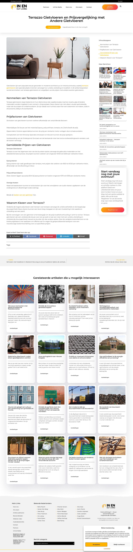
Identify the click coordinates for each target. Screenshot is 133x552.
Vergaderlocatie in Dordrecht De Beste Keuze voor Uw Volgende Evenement (105, 91)
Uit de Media (17, 531)
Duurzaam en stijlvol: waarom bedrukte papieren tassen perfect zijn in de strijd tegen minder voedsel (19, 460)
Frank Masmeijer (62, 513)
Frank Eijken (41, 518)
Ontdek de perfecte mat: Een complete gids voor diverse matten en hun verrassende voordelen (50, 409)
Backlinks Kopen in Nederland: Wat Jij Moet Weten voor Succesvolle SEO (19, 535)
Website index (17, 519)
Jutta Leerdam (81, 513)
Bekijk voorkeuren (119, 544)
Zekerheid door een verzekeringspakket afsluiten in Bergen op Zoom (105, 117)
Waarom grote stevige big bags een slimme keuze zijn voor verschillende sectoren (50, 459)
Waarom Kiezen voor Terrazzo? (111, 58)
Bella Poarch (41, 507)
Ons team (79, 7)
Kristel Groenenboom (83, 518)
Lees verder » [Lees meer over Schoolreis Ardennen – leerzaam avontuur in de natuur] (103, 143)
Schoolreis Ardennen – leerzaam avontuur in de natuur (110, 140)
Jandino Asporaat (82, 511)
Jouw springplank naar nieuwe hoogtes (50, 357)
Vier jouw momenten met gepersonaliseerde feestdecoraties (110, 132)
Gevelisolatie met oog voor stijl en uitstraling (119, 104)
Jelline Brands (61, 516)
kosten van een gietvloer (23, 195)
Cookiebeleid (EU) (18, 522)
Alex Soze (80, 507)
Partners (46, 7)
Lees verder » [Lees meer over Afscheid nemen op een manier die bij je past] (103, 164)
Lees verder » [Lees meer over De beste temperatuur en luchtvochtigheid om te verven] (103, 128)
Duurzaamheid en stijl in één (105, 104)
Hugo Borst (80, 516)
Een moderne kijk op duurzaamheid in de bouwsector (81, 407)
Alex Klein (60, 509)
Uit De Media (57, 7)
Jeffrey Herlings (62, 518)
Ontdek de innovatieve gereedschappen (112, 147)
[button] (129, 528)
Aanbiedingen (53, 27)
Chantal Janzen (62, 507)
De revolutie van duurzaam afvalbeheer (109, 407)
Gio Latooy (40, 516)
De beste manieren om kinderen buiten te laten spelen (81, 458)
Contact (89, 7)
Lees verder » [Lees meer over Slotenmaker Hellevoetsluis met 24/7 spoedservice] (103, 156)
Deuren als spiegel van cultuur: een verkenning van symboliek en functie (20, 408)
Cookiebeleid (107, 548)
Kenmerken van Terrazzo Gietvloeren (109, 46)
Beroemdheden (18, 516)
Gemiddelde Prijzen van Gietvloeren (109, 54)
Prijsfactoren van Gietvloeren (110, 50)
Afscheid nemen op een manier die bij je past (113, 161)
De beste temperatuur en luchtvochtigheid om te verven (109, 125)
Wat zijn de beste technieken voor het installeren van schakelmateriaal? (110, 459)
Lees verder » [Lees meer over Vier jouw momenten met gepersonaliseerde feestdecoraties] (103, 136)
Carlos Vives (41, 520)
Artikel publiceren (18, 513)
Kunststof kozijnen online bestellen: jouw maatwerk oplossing (79, 307)
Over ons (69, 7)
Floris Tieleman (42, 513)
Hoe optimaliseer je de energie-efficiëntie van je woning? (111, 357)
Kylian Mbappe (62, 511)
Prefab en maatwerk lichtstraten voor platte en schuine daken (81, 357)
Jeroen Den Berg (42, 509)
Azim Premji (81, 509)
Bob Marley (60, 520)
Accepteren (96, 544)
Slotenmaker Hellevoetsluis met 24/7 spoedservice (111, 153)
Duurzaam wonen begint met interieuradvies (118, 117)
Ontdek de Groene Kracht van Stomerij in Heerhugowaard (105, 76)
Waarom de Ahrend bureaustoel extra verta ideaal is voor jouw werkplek (119, 91)
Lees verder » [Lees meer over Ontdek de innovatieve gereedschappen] (103, 149)
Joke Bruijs (40, 511)
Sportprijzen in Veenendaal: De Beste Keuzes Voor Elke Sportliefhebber (119, 77)
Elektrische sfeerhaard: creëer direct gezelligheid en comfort (19, 357)
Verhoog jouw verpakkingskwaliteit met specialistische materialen (109, 307)
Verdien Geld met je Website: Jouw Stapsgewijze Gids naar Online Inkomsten (19, 541)
